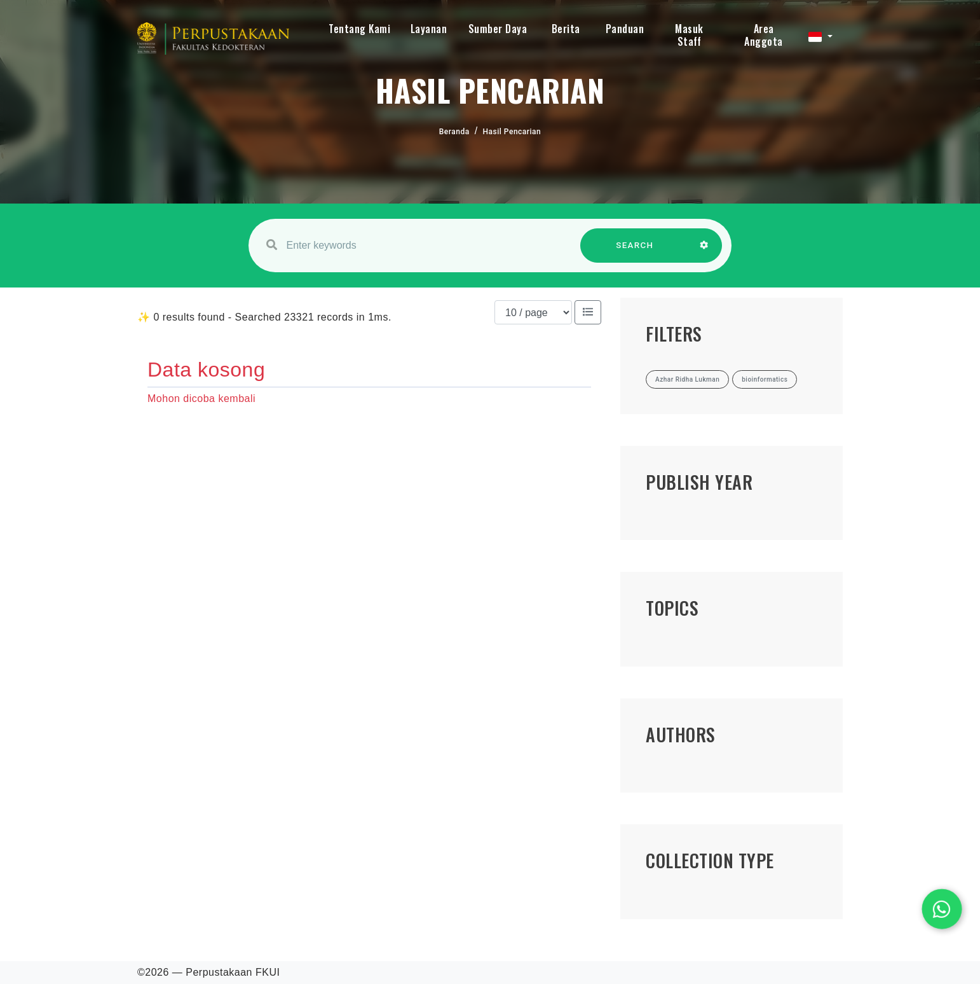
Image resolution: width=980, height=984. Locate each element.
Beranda (454, 131)
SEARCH (635, 251)
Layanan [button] (429, 28)
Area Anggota (763, 35)
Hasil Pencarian (512, 131)
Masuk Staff (689, 35)
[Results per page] (533, 312)
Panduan (625, 28)
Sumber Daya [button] (497, 28)
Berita (566, 28)
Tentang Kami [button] (359, 28)
